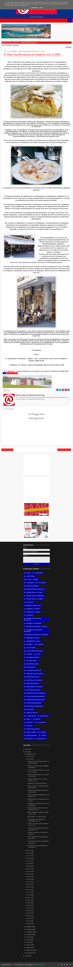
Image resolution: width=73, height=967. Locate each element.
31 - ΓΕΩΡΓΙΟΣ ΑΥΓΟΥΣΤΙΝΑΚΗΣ (33, 674)
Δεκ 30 (29, 759)
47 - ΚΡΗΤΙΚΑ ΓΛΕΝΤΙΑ (31, 713)
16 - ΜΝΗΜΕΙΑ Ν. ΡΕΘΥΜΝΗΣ (33, 623)
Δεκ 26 (29, 858)
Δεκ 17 (29, 882)
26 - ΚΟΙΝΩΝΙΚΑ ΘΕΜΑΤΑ (31, 657)
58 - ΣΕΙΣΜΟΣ (42, 732)
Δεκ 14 (29, 889)
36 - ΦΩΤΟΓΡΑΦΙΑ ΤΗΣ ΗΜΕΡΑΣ (33, 687)
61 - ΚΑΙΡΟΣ (42, 735)
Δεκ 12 (29, 895)
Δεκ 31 (29, 756)
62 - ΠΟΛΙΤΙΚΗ (28, 739)
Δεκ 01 (29, 923)
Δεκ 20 (29, 874)
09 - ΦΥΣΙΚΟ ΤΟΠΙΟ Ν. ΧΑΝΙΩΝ (33, 592)
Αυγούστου (29, 934)
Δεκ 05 (29, 913)
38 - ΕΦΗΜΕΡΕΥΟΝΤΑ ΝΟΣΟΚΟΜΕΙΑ (35, 693)
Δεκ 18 (29, 879)
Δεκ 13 (29, 892)
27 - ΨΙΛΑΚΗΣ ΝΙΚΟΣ (30, 661)
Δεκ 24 (29, 863)
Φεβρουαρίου (30, 950)
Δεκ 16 (29, 884)
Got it (41, 7)
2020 (26, 956)
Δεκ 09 (29, 902)
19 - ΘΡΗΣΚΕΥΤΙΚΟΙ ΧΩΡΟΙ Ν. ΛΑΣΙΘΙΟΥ (36, 634)
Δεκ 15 (29, 887)
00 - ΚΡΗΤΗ (27, 573)
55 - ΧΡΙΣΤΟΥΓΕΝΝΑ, (34, 57)
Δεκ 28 (29, 853)
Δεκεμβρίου (29, 754)
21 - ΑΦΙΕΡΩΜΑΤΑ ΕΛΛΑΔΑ (32, 641)
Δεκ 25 (29, 861)
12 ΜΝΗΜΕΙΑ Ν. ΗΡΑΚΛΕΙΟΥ (32, 605)
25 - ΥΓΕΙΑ (37, 654)
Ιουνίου (28, 940)
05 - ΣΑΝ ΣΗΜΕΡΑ (41, 583)
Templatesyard (20, 964)
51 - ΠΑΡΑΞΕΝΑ (28, 722)
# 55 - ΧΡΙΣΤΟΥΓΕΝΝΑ (12, 373)
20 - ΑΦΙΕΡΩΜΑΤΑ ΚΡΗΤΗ (31, 638)
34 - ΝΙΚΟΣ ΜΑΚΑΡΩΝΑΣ (31, 683)
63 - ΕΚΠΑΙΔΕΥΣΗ (40, 739)
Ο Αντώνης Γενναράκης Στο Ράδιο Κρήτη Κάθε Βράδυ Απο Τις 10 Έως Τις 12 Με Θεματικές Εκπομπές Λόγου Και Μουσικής (36, 518)
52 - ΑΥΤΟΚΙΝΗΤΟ (40, 722)
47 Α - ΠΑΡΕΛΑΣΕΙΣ (30, 716)
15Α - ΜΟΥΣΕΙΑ (28, 615)
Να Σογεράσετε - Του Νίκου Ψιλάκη (36, 816)
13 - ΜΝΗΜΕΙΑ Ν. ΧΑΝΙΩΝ (32, 609)
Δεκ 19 (29, 876)
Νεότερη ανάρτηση (7, 450)
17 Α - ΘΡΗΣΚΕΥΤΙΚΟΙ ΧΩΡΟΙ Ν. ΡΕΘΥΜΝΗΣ (33, 630)
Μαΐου (28, 942)
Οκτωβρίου (29, 929)
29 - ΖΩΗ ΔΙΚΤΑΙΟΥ (29, 667)
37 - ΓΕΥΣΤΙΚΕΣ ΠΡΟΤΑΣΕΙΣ (32, 690)
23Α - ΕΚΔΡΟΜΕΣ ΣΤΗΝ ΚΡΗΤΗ (33, 651)
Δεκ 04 (29, 915)
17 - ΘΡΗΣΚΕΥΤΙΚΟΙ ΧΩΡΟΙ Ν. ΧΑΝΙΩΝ (35, 626)
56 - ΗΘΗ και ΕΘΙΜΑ (30, 732)
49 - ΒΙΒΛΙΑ (27, 719)
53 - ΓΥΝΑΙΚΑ (28, 726)
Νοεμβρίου (29, 926)
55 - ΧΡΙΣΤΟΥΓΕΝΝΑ (12, 51)
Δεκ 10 (29, 900)
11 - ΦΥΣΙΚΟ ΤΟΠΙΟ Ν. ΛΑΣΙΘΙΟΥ (33, 599)
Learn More (34, 7)
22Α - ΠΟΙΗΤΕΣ (39, 644)
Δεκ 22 (29, 868)
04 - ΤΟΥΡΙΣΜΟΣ (29, 583)
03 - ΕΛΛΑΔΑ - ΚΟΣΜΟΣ (31, 579)
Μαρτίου (28, 947)
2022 (26, 749)
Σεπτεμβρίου (29, 932)
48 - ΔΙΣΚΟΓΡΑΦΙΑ (43, 716)
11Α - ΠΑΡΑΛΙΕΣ (28, 602)
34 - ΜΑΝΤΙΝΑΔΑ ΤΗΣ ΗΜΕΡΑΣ (33, 680)
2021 (26, 752)
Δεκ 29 (29, 850)
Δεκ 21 (29, 871)
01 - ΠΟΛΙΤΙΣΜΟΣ (38, 573)
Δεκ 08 (29, 905)
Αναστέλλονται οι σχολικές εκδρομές (37, 783)
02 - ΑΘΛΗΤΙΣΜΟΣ (29, 576)
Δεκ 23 (29, 866)
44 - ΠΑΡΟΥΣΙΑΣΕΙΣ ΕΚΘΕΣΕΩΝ (33, 706)
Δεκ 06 (29, 910)
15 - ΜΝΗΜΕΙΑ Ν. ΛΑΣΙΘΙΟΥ (32, 612)
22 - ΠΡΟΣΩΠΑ (28, 644)
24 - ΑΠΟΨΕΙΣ (28, 654)
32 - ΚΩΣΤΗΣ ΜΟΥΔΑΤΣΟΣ (31, 677)
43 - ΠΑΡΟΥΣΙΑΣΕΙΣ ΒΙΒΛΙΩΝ (32, 703)
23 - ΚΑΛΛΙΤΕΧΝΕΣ (29, 647)
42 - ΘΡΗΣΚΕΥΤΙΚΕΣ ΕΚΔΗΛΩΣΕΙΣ (34, 700)
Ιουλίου (28, 937)
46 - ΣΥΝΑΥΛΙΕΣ (29, 709)
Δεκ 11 (29, 897)
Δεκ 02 (29, 921)
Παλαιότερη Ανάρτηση (64, 450)
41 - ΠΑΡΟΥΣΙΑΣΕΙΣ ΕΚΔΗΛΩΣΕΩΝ (34, 696)
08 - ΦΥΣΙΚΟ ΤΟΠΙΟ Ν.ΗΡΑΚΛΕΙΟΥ (34, 589)
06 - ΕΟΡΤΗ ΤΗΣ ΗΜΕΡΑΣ (31, 586)
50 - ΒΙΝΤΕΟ (36, 719)
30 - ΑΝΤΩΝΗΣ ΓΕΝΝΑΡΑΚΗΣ (32, 670)
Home (4, 51)
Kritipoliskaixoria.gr (40, 964)
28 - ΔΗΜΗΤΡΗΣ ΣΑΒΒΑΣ (31, 664)
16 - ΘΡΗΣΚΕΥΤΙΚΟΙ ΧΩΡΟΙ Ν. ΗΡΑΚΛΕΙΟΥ (33, 619)
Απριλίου (28, 945)
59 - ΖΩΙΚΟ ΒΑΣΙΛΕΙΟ (30, 735)
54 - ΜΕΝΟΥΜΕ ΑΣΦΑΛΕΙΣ (32, 729)
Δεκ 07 (29, 908)
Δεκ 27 (29, 855)
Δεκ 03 (29, 918)
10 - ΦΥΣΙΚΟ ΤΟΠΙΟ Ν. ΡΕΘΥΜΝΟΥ (34, 596)
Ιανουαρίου (29, 953)
